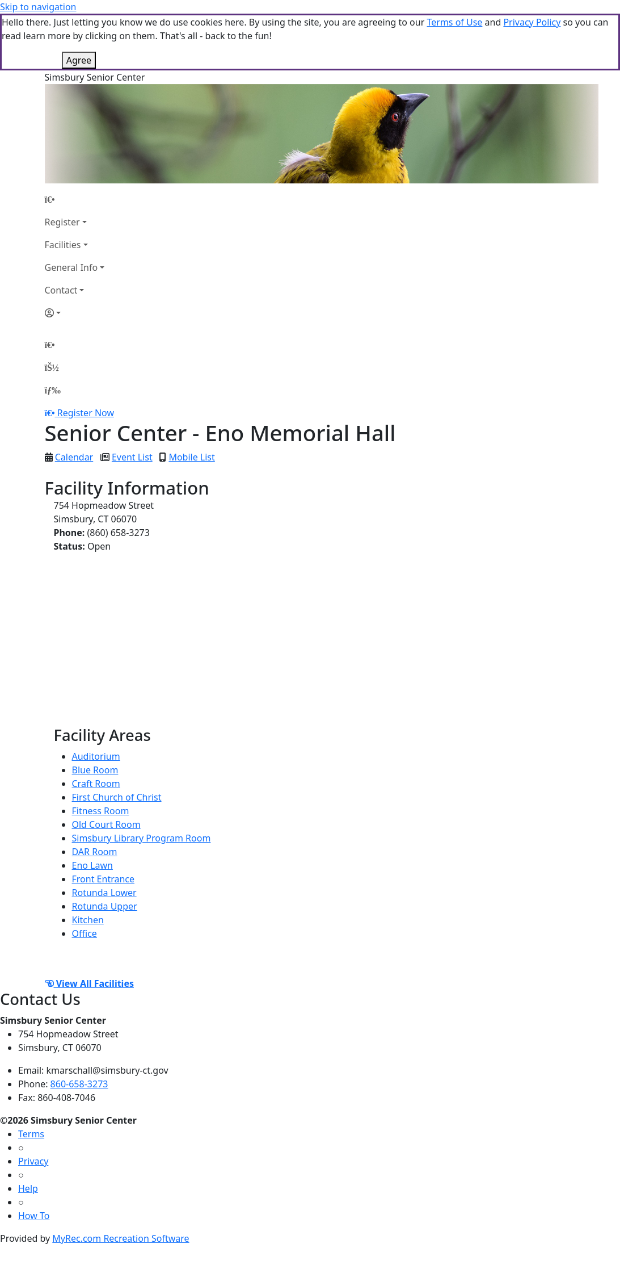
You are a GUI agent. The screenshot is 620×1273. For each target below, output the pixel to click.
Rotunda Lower (104, 892)
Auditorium (96, 756)
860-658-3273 (79, 1084)
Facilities (63, 244)
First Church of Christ (117, 797)
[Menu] (53, 390)
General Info (71, 267)
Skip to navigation (38, 7)
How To (33, 1215)
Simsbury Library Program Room (141, 838)
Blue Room (95, 770)
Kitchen (88, 920)
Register (62, 222)
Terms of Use (454, 22)
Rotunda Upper (104, 906)
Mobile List (191, 457)
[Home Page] (75, 199)
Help (28, 1188)
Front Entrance (103, 879)
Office (84, 933)
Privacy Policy (531, 22)
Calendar (74, 457)
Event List (132, 457)
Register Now (85, 413)
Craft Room (96, 783)
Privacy (33, 1161)
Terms (31, 1134)
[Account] (75, 313)
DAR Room (94, 851)
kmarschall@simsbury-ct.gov (107, 1070)
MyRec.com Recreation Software (120, 1238)
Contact (61, 290)
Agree (78, 60)
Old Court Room (106, 824)
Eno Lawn (92, 865)
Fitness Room (100, 811)
